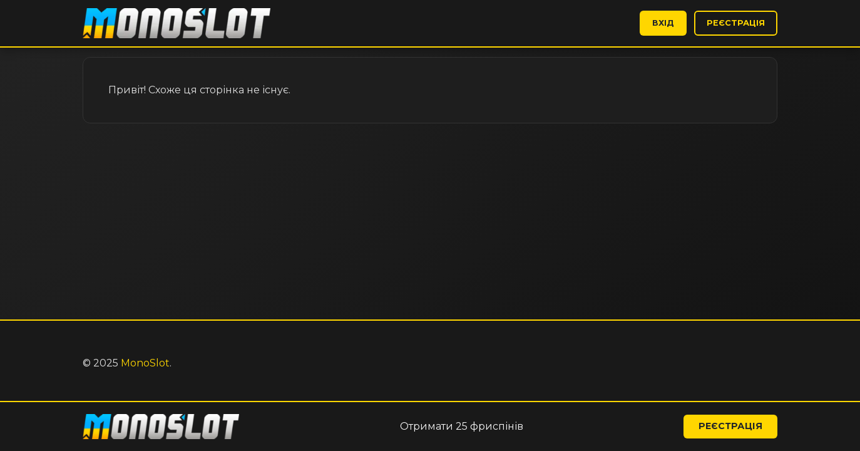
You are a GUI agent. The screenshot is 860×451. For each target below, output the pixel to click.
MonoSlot (145, 363)
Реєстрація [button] (736, 23)
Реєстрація (730, 426)
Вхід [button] (663, 23)
